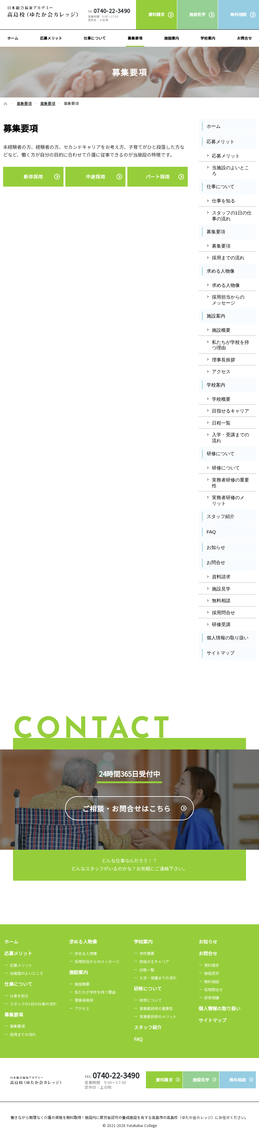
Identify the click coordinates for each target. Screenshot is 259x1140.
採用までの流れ (228, 257)
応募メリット (221, 141)
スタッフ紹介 (221, 516)
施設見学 (221, 588)
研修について (221, 453)
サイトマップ (221, 652)
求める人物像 (221, 271)
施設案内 (216, 315)
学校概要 (221, 399)
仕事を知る (223, 200)
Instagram (242, 671)
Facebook (213, 671)
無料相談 (221, 600)
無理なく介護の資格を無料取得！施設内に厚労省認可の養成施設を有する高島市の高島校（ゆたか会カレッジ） (122, 1117)
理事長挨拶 (223, 359)
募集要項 (216, 231)
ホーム (214, 126)
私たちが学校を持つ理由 (230, 345)
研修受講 (221, 624)
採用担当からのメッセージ (228, 299)
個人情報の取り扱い (227, 637)
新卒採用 (33, 176)
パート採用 (158, 176)
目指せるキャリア (230, 410)
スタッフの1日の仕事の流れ (232, 215)
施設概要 (221, 330)
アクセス (221, 371)
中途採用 (95, 176)
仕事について (221, 186)
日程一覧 (221, 422)
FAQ (211, 531)
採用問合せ (223, 612)
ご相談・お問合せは (126, 833)
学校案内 (216, 384)
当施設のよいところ (230, 170)
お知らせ (216, 547)
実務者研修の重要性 (230, 482)
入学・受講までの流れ (230, 437)
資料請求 (221, 576)
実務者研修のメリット (228, 500)
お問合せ (216, 562)
